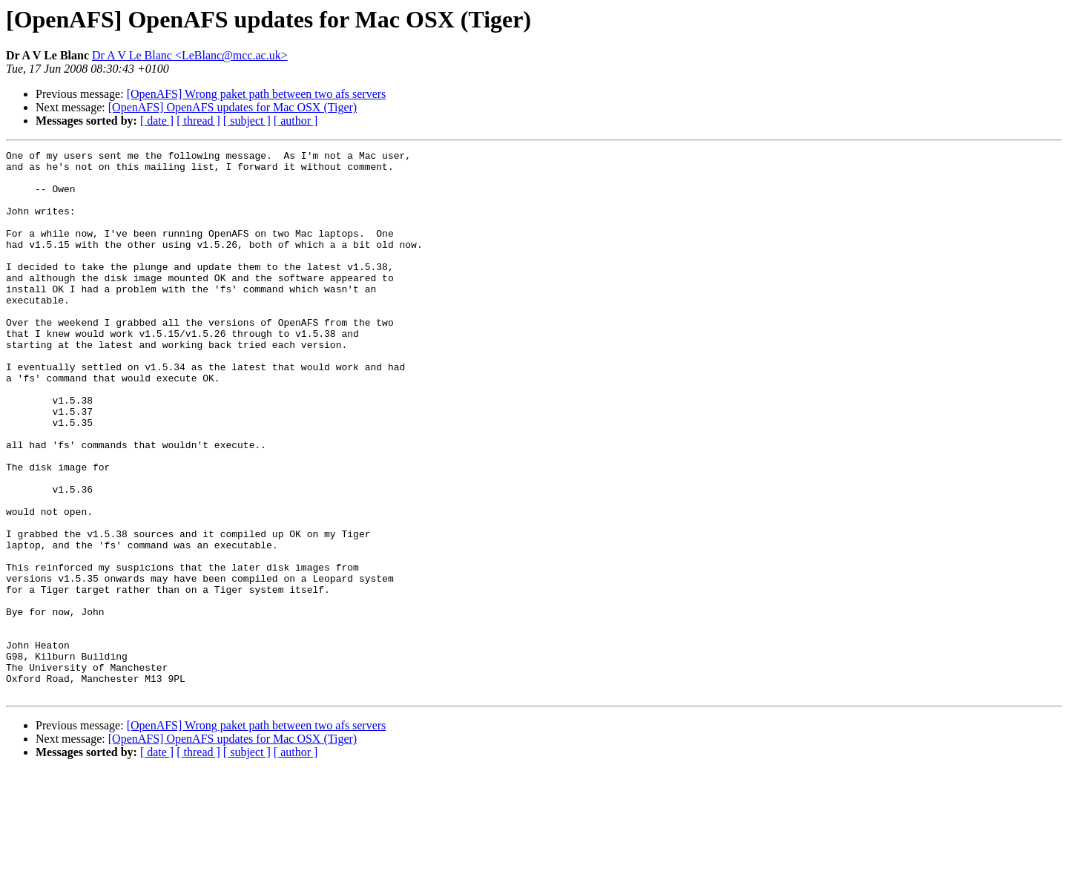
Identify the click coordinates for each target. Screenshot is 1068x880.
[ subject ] (247, 120)
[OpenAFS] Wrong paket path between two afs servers (256, 94)
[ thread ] (198, 120)
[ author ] (296, 120)
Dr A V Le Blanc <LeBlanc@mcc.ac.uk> (190, 55)
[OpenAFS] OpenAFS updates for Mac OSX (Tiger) (232, 107)
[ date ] (157, 120)
